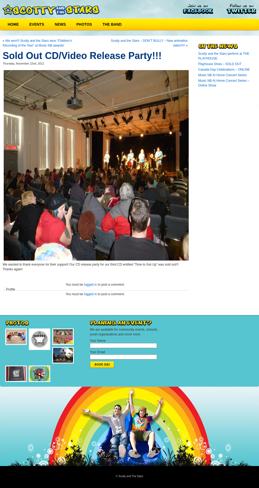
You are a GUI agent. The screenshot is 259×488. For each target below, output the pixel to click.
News (60, 24)
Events (36, 24)
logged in (90, 284)
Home (13, 24)
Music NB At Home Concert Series (222, 75)
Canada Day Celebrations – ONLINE (224, 69)
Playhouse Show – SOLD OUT (220, 64)
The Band (112, 24)
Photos (84, 24)
